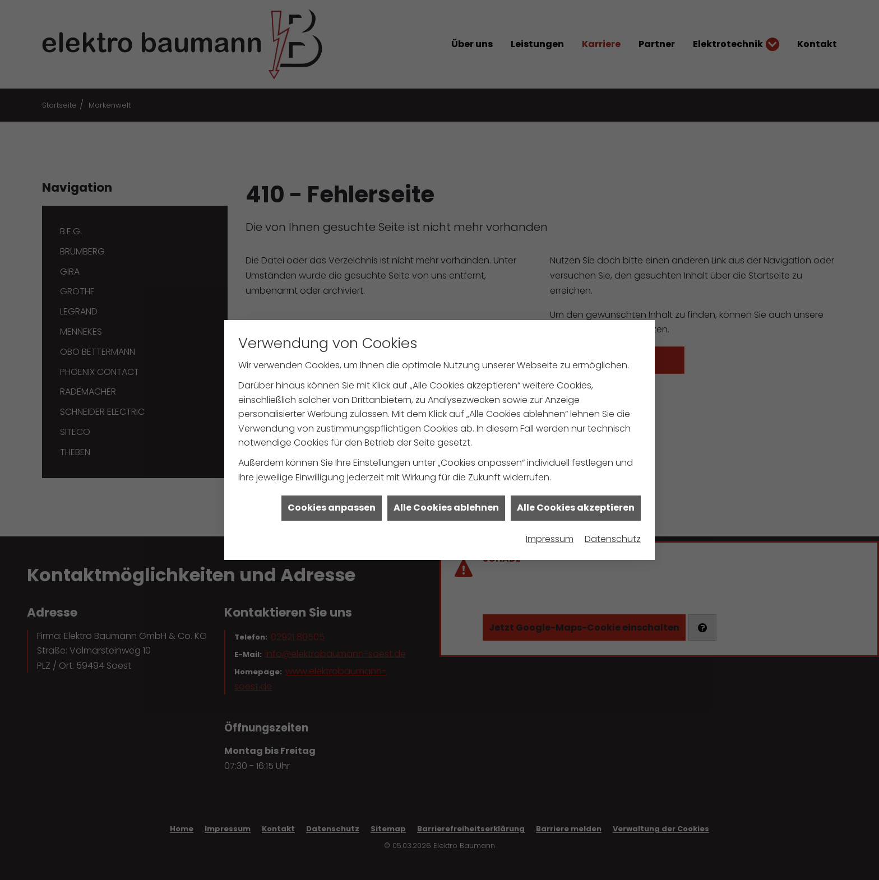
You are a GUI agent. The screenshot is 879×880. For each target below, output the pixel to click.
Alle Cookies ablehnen (446, 494)
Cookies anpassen (332, 494)
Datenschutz (613, 525)
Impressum (549, 525)
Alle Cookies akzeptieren (576, 494)
